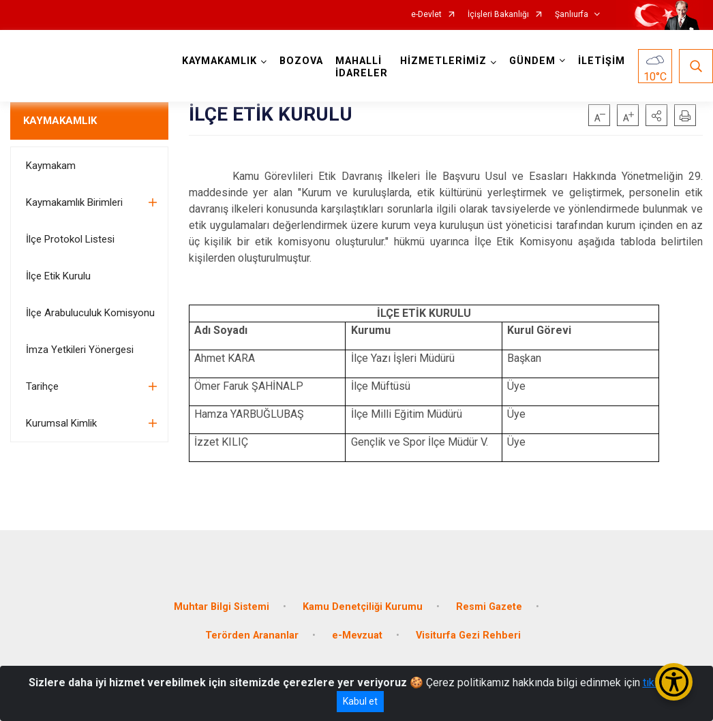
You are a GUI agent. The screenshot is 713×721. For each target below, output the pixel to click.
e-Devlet (426, 14)
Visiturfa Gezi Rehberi (468, 635)
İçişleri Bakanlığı (498, 14)
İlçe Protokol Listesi (70, 239)
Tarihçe (42, 386)
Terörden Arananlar (252, 635)
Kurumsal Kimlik (61, 423)
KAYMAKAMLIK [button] (219, 61)
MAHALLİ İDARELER (361, 67)
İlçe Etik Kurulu (58, 276)
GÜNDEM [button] (532, 61)
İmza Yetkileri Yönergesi (80, 349)
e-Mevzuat (357, 635)
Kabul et (360, 701)
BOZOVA (301, 61)
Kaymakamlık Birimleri (74, 202)
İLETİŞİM (601, 61)
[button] (656, 115)
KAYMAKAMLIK (60, 120)
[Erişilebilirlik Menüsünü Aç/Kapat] (674, 682)
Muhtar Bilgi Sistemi (221, 607)
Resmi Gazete (489, 607)
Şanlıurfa (571, 14)
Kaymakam (51, 165)
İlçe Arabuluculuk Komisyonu (90, 313)
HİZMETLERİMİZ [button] (443, 61)
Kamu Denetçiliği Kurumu (363, 607)
